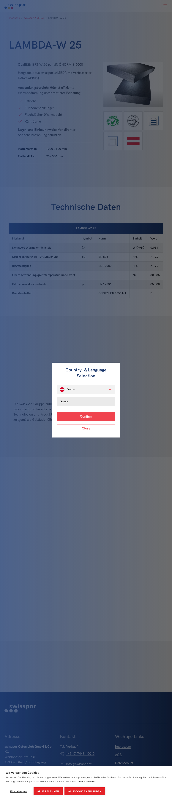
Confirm (86, 417)
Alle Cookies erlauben (84, 791)
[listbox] (86, 389)
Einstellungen (18, 791)
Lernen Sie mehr (87, 781)
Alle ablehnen (48, 791)
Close (86, 428)
